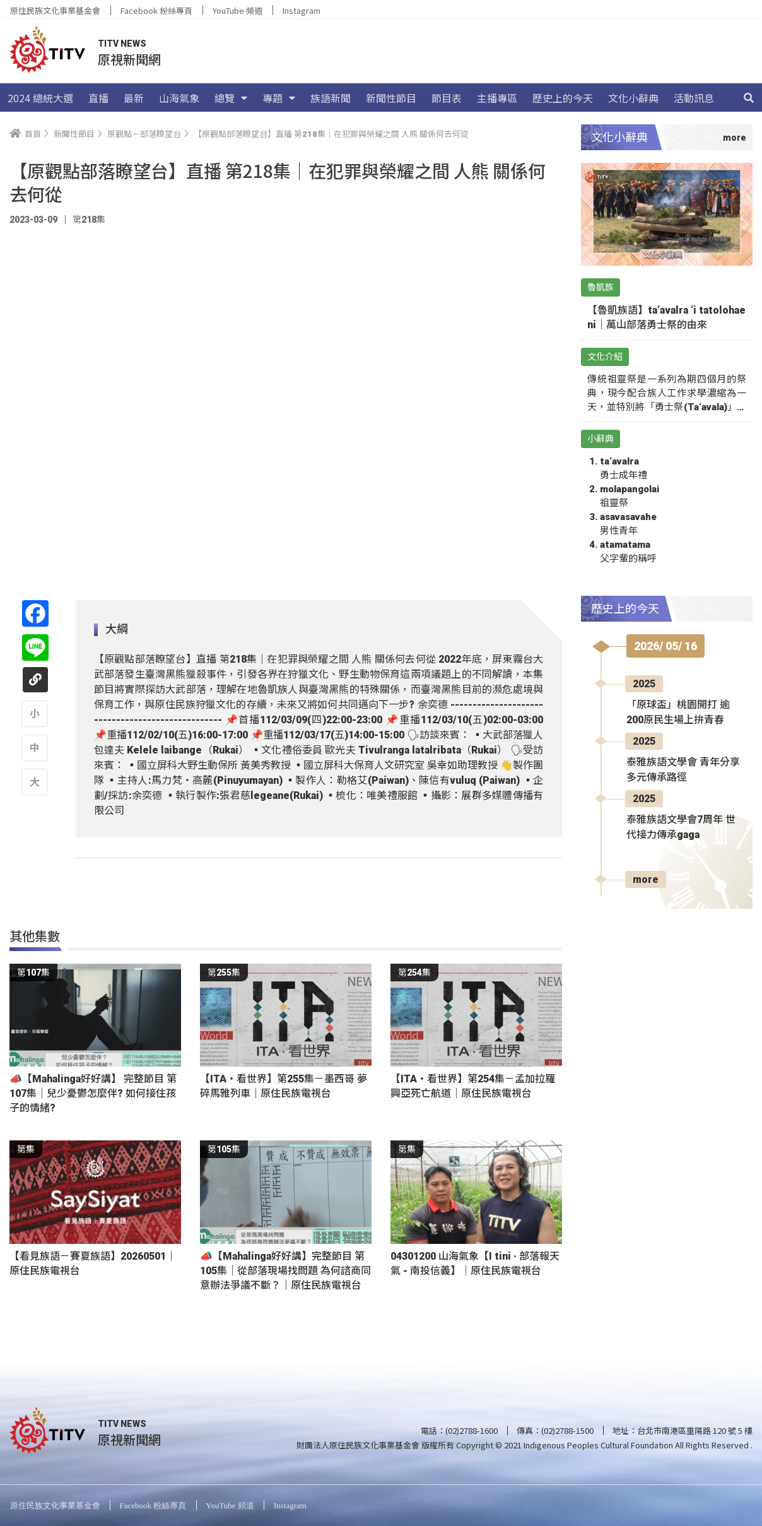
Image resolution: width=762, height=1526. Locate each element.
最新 (134, 97)
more (646, 879)
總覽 (230, 97)
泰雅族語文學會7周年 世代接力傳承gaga (681, 827)
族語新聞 (330, 97)
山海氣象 (179, 97)
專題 (278, 97)
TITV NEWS (122, 43)
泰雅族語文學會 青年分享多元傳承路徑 (683, 769)
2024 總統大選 (40, 97)
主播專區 (497, 97)
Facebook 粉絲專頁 (156, 10)
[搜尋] (749, 98)
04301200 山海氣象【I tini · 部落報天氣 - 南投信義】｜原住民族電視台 (475, 1263)
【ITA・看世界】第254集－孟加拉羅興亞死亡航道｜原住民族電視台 (472, 1086)
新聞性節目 (391, 97)
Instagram (301, 10)
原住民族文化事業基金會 (55, 10)
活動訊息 (694, 97)
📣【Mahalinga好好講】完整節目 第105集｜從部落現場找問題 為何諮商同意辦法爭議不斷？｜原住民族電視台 (285, 1270)
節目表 (446, 97)
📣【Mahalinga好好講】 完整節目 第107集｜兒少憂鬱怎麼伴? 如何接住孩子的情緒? (93, 1093)
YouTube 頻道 (237, 10)
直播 (98, 97)
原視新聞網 (129, 59)
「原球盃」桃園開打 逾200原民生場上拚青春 (678, 712)
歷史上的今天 (562, 97)
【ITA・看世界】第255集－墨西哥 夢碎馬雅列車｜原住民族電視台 (283, 1086)
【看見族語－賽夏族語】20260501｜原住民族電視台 (92, 1263)
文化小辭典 (633, 97)
